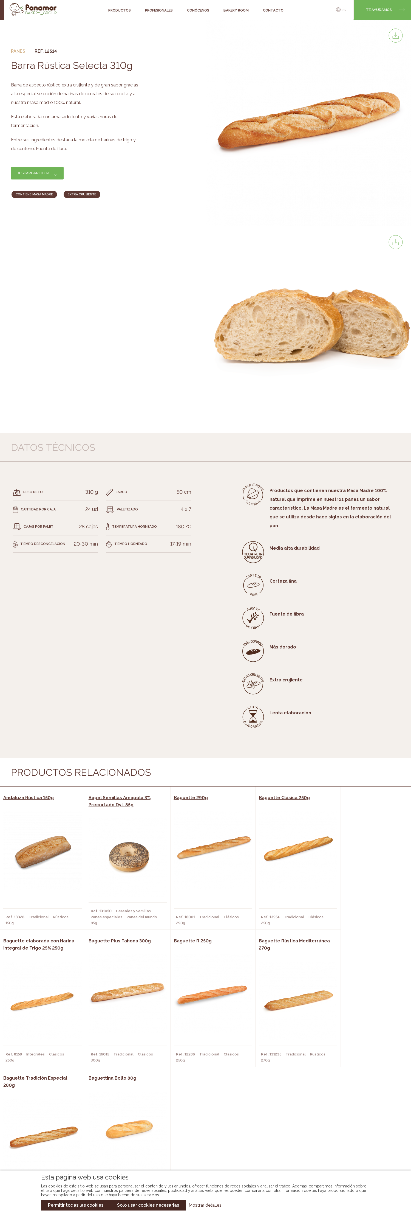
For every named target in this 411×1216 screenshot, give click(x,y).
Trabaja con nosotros (350, 1121)
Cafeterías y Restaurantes (121, 1125)
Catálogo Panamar (203, 1133)
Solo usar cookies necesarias (148, 1205)
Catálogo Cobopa (201, 1141)
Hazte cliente (45, 1150)
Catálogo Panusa (201, 1150)
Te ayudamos (379, 10)
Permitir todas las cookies (75, 1205)
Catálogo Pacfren (202, 1158)
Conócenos (43, 1125)
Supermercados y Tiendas (119, 1141)
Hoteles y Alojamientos (118, 1150)
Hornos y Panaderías (115, 1133)
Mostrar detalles (205, 1205)
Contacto (41, 1141)
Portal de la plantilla (351, 1138)
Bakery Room (44, 1133)
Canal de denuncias (350, 1155)
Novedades (194, 1125)
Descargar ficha (33, 173)
